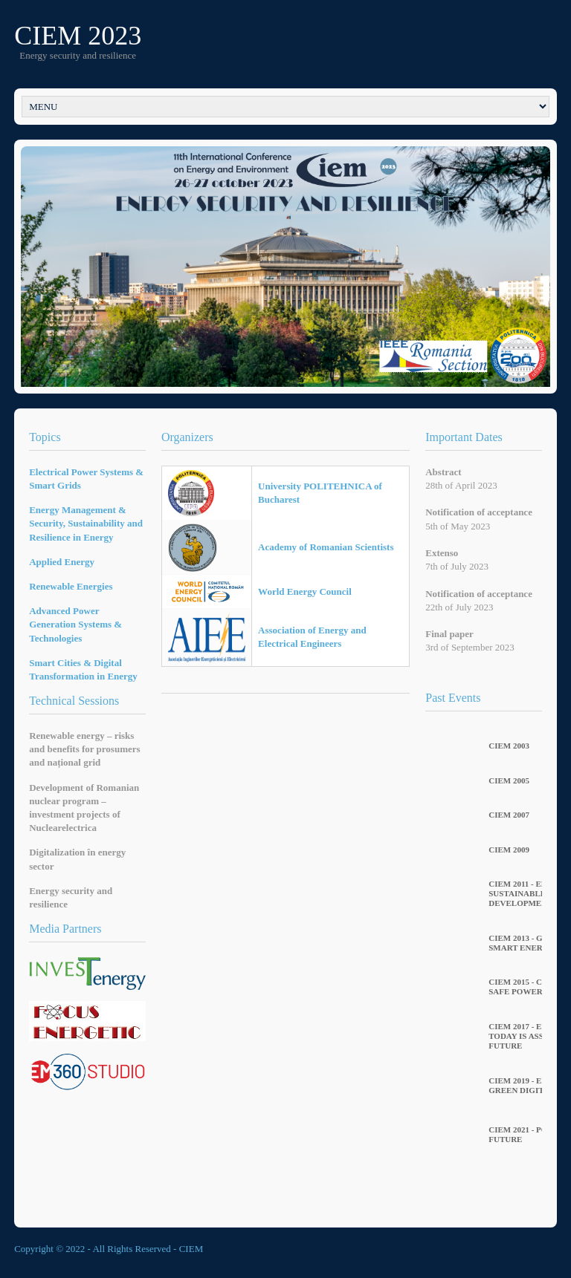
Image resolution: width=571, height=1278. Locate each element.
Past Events (452, 697)
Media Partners (65, 928)
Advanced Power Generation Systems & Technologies (75, 624)
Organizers (187, 437)
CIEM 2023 (77, 35)
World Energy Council (305, 591)
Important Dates (464, 437)
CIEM (191, 1248)
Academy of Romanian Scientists (325, 546)
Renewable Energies (70, 586)
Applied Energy (61, 561)
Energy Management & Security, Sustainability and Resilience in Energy (86, 523)
